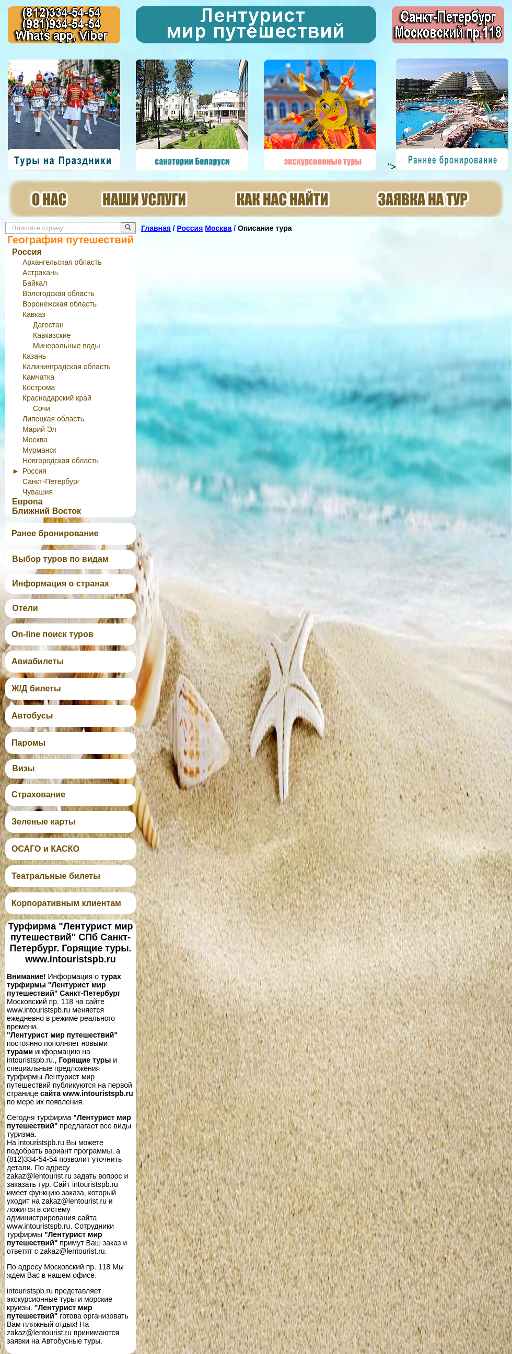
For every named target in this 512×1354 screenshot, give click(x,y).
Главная (156, 228)
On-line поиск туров (52, 634)
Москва (35, 439)
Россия (27, 252)
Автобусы (32, 715)
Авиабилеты (37, 661)
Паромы (28, 742)
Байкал (34, 283)
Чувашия (37, 492)
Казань (34, 356)
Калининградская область (66, 366)
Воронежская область (59, 304)
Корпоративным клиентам (66, 903)
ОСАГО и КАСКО (45, 848)
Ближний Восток (46, 511)
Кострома (38, 387)
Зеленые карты (43, 821)
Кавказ (33, 314)
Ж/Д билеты (36, 688)
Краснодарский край (56, 398)
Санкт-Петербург (51, 481)
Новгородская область (60, 460)
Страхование (38, 794)
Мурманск (39, 450)
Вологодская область (58, 293)
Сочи (41, 408)
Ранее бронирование (55, 533)
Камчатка (38, 377)
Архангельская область (61, 262)
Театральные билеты (55, 876)
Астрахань (40, 272)
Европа (27, 501)
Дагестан (48, 325)
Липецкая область (53, 419)
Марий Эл (39, 429)
